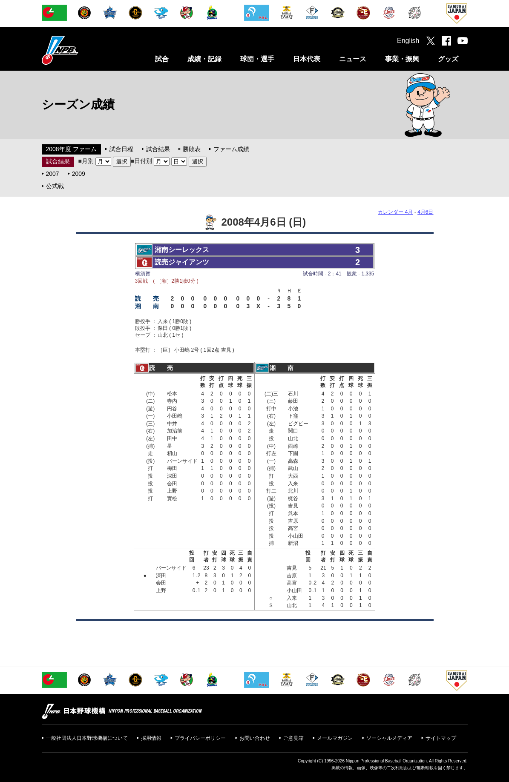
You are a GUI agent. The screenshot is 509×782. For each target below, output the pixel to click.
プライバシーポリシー (200, 738)
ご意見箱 (293, 738)
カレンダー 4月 (395, 212)
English (408, 40)
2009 (78, 173)
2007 (52, 173)
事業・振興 (402, 59)
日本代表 (306, 59)
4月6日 (425, 212)
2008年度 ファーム (71, 149)
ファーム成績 (231, 149)
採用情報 (151, 738)
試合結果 (158, 149)
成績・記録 (204, 59)
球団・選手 (257, 59)
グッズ (448, 59)
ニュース (352, 59)
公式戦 (55, 186)
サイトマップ (441, 738)
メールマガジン (335, 738)
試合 (162, 59)
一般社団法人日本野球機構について (87, 738)
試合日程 (121, 149)
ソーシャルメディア (389, 738)
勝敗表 (192, 149)
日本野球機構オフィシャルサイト (81, 50)
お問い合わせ (254, 738)
